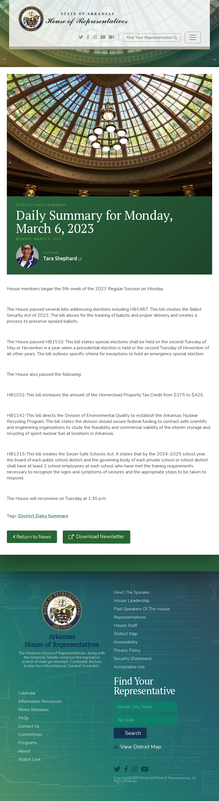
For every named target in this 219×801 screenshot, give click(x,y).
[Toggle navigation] (193, 37)
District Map (125, 634)
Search (130, 733)
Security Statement (133, 658)
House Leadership (131, 601)
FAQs (23, 718)
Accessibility (126, 642)
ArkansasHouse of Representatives (62, 640)
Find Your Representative (152, 37)
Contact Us (28, 726)
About (24, 751)
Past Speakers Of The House (142, 609)
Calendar (27, 693)
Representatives (130, 617)
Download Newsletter (99, 536)
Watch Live (29, 759)
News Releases (33, 710)
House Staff (125, 625)
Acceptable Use (129, 667)
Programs (27, 743)
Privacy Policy (127, 650)
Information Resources (40, 701)
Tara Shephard (27, 256)
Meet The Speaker (132, 592)
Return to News (32, 537)
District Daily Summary (43, 516)
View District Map (137, 746)
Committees (30, 734)
